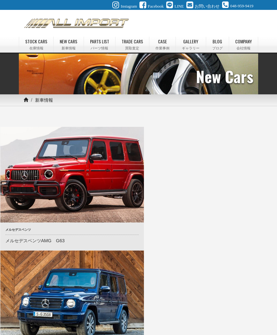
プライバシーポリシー (154, 315)
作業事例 (146, 307)
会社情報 (238, 307)
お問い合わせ (115, 315)
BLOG (217, 44)
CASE (162, 44)
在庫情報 (50, 307)
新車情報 (73, 307)
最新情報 (196, 307)
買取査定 (123, 307)
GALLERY (190, 44)
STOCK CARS (36, 44)
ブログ (217, 307)
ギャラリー (171, 307)
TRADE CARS (132, 44)
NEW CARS (68, 44)
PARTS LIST (99, 44)
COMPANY (243, 44)
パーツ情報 (98, 307)
